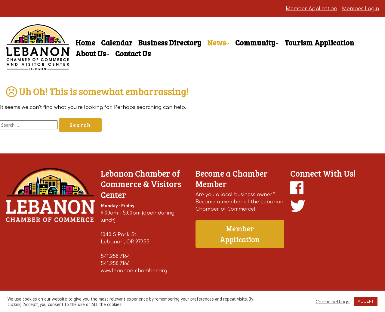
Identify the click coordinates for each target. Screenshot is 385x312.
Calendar (116, 43)
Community (255, 43)
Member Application (311, 8)
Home (85, 43)
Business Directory (169, 43)
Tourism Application (319, 43)
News (216, 43)
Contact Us (133, 53)
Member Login (360, 8)
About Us (90, 53)
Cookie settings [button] (333, 301)
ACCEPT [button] (366, 301)
